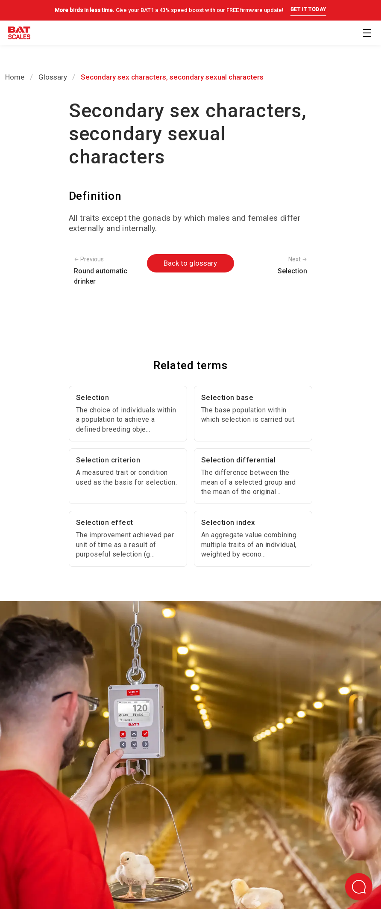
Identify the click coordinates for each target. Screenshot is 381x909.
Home (14, 77)
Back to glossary (190, 263)
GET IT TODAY (308, 9)
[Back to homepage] (19, 34)
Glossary (52, 77)
